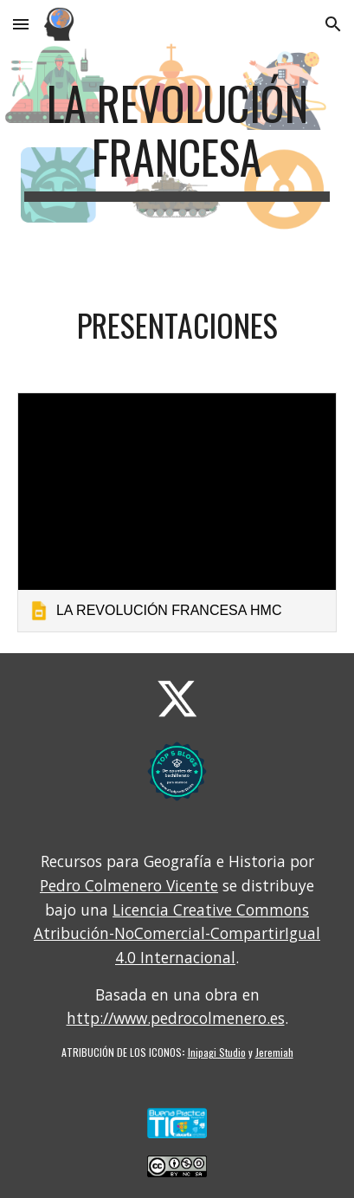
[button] (21, 24)
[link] (177, 512)
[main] (177, 139)
